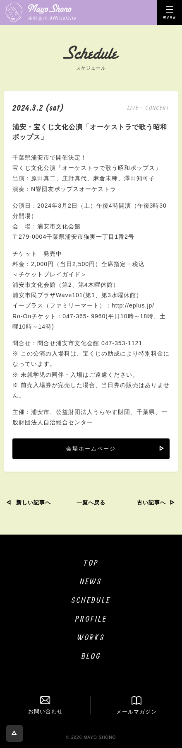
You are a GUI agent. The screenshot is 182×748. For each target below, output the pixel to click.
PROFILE (91, 618)
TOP (91, 562)
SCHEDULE (91, 600)
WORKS (91, 637)
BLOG (91, 656)
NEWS (91, 581)
